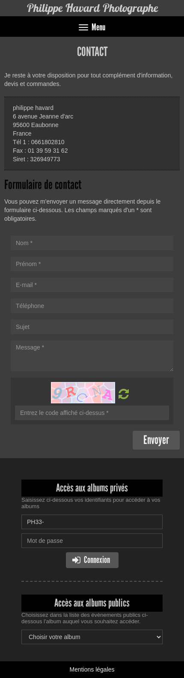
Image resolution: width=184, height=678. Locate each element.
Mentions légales (91, 669)
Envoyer (156, 439)
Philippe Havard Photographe (92, 8)
